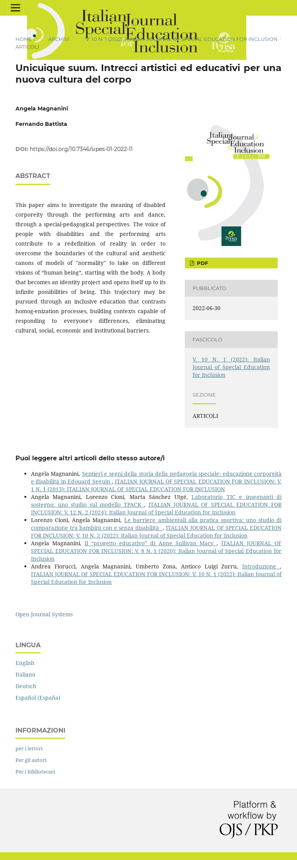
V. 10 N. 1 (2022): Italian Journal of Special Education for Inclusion (182, 39)
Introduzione (261, 566)
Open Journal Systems (44, 614)
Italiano (25, 674)
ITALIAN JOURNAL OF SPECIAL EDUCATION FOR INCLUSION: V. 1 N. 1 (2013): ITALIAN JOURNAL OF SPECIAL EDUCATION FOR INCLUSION (156, 485)
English (24, 663)
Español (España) (37, 697)
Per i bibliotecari (35, 771)
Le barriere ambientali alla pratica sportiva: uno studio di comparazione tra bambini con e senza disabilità (156, 523)
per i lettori (29, 748)
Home (23, 39)
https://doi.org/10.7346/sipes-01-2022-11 (81, 149)
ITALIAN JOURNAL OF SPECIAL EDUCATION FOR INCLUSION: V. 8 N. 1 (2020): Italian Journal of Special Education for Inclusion (156, 550)
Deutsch (25, 686)
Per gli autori (30, 760)
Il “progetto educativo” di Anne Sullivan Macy (151, 543)
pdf (201, 263)
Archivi (59, 39)
